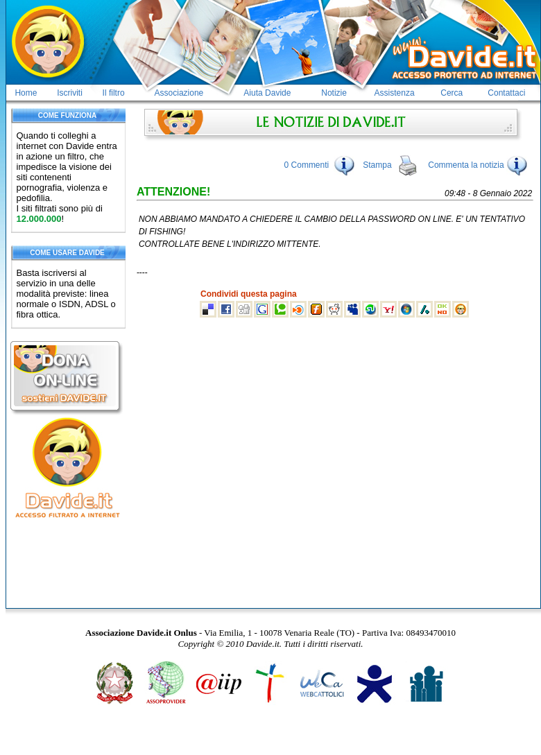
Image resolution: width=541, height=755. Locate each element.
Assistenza (395, 93)
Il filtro (114, 93)
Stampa (377, 165)
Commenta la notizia (478, 165)
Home (26, 93)
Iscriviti (70, 93)
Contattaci (506, 93)
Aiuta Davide (267, 93)
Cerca (451, 93)
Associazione (179, 93)
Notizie (334, 93)
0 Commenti (306, 165)
